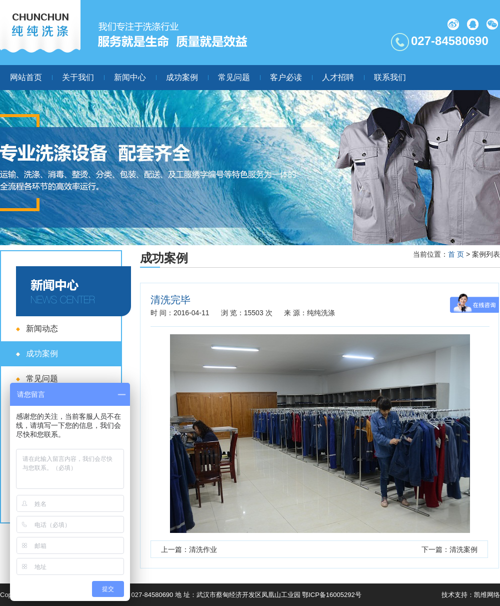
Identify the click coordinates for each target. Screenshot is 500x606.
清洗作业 (203, 549)
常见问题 (234, 77)
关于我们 (78, 77)
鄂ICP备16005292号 (332, 594)
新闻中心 (130, 77)
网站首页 (26, 77)
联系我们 (390, 77)
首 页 (456, 254)
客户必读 (286, 77)
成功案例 (182, 77)
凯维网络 (487, 594)
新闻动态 (42, 328)
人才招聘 (338, 77)
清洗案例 (464, 549)
